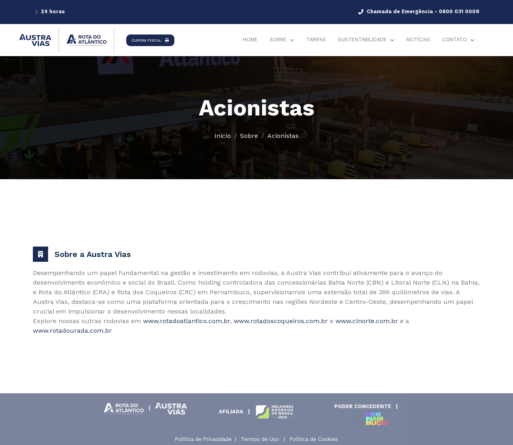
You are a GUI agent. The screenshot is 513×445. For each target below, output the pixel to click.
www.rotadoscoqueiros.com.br (281, 321)
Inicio (222, 136)
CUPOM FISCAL (150, 40)
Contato (454, 39)
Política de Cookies (314, 439)
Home (250, 39)
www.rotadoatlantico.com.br (186, 321)
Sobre (278, 39)
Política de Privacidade (203, 439)
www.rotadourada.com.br (72, 330)
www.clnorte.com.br (366, 321)
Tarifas (316, 39)
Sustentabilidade (362, 39)
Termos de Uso (260, 439)
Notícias (418, 39)
